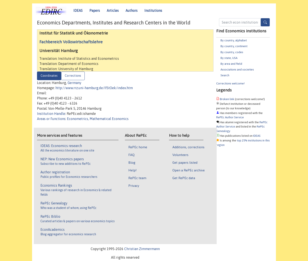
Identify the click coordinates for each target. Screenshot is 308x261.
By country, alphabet (234, 40)
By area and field (231, 63)
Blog (131, 162)
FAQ (131, 155)
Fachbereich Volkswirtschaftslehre (71, 41)
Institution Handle (51, 114)
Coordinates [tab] (49, 75)
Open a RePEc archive (188, 170)
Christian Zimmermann (142, 249)
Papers (94, 10)
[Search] (265, 22)
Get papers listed (184, 162)
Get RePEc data (183, 178)
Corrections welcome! (230, 83)
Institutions (153, 10)
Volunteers (180, 155)
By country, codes (232, 52)
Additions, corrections (188, 147)
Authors (132, 10)
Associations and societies (237, 69)
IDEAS (78, 10)
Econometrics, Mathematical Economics (98, 119)
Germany (74, 83)
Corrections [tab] (73, 75)
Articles (113, 10)
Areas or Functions (51, 119)
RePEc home (137, 147)
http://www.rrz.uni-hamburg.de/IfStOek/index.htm (94, 88)
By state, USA (229, 58)
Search (225, 75)
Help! (132, 170)
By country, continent (234, 46)
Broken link (227, 99)
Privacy (133, 186)
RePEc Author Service (230, 117)
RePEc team (137, 178)
